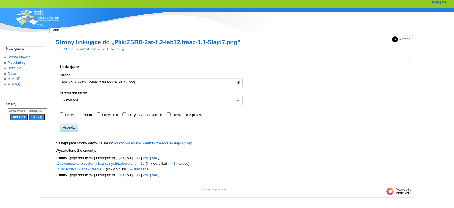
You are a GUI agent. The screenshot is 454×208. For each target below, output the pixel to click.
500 (155, 158)
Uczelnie (14, 68)
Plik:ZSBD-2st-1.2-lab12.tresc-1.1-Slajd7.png (93, 49)
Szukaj (11, 104)
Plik (55, 30)
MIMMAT (15, 84)
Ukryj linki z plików (187, 115)
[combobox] (151, 82)
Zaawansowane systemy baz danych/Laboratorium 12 (100, 163)
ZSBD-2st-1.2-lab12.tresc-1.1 (81, 169)
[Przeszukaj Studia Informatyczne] (27, 111)
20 (122, 158)
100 (137, 158)
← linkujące (178, 163)
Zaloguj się (438, 2)
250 (146, 158)
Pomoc (400, 39)
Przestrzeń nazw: (74, 93)
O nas (12, 74)
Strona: (66, 75)
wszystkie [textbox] (70, 100)
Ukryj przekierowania (145, 115)
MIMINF (14, 79)
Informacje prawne (212, 189)
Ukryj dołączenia (78, 115)
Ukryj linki (110, 115)
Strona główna (19, 57)
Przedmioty (17, 63)
